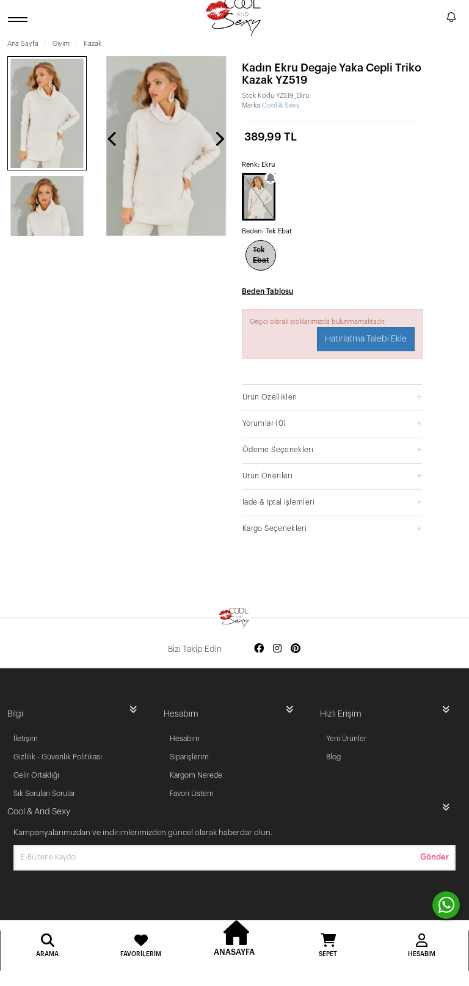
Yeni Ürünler (346, 738)
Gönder (434, 857)
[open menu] (19, 19)
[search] (435, 18)
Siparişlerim (189, 757)
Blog (333, 757)
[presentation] (113, 139)
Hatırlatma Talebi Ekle (366, 339)
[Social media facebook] (259, 649)
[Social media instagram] (277, 649)
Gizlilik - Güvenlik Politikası (57, 757)
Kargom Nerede (196, 775)
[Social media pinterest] (295, 649)
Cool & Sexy (281, 105)
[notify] (451, 19)
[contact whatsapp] (446, 905)
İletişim (25, 738)
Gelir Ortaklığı (36, 775)
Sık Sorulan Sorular (44, 793)
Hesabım (185, 738)
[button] (332, 397)
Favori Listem (192, 793)
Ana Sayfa (22, 43)
